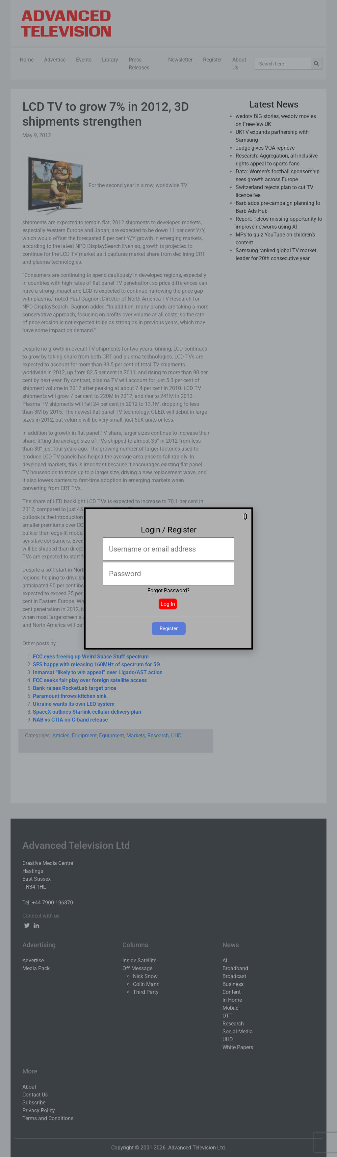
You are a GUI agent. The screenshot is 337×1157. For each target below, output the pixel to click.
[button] (245, 516)
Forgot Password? (168, 590)
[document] (168, 578)
